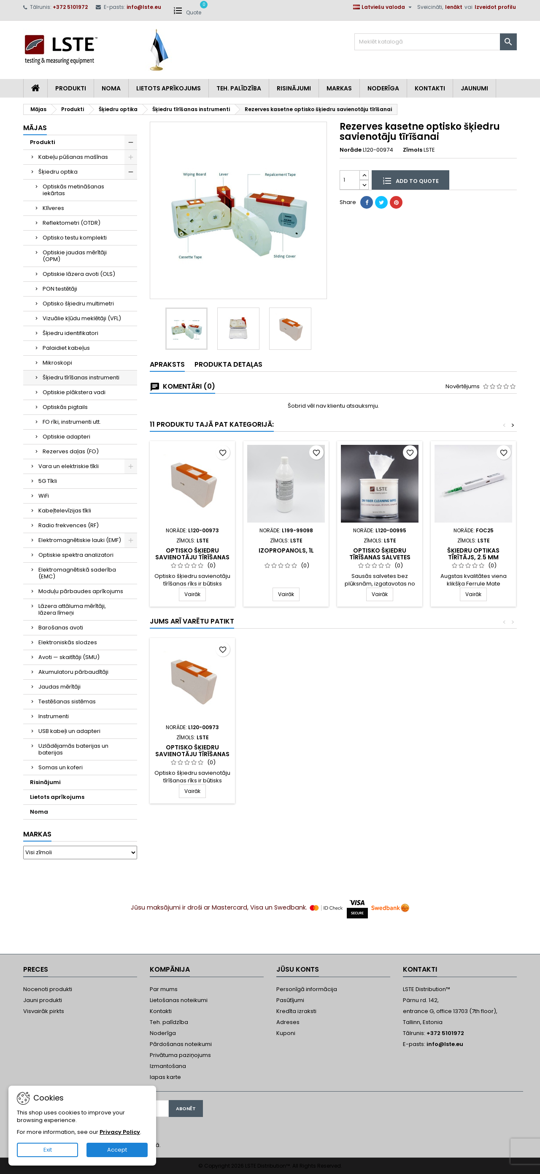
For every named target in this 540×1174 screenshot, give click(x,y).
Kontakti (430, 88)
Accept (117, 1150)
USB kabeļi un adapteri (69, 731)
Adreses (288, 1022)
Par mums (164, 989)
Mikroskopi (57, 363)
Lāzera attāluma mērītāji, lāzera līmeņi (72, 609)
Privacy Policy (120, 1132)
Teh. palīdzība (169, 1022)
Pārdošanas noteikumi (181, 1044)
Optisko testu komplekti (75, 238)
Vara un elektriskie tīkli (68, 466)
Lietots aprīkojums (168, 88)
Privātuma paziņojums (180, 1055)
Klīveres (53, 208)
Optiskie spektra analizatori (75, 555)
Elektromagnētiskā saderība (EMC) (77, 573)
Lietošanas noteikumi (179, 1000)
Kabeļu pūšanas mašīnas (73, 157)
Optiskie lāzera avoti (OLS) (79, 274)
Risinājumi (294, 88)
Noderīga (383, 88)
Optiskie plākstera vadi (74, 392)
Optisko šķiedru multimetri (78, 304)
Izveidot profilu (495, 7)
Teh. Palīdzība (238, 88)
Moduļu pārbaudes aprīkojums (80, 591)
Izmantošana (168, 1066)
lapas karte (165, 1077)
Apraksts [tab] (167, 364)
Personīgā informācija (306, 989)
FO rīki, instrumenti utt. (72, 422)
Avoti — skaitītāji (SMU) (69, 657)
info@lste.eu (144, 7)
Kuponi (285, 1033)
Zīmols (412, 150)
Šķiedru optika (58, 172)
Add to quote (410, 180)
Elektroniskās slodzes (67, 642)
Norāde (351, 150)
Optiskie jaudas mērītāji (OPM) (75, 255)
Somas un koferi (60, 767)
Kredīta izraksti (296, 1011)
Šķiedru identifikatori (70, 333)
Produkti (70, 88)
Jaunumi (474, 88)
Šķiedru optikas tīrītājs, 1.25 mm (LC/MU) (286, 754)
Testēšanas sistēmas (67, 701)
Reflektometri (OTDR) (71, 223)
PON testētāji (60, 289)
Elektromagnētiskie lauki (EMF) (79, 540)
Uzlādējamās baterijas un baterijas (73, 749)
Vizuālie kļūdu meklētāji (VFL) (82, 318)
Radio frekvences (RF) (68, 525)
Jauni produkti (42, 1000)
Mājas (35, 128)
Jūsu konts (297, 969)
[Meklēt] (435, 41)
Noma (111, 88)
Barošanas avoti (60, 628)
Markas (339, 88)
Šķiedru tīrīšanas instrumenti (81, 377)
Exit (47, 1150)
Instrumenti (53, 716)
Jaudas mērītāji (59, 687)
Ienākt (453, 7)
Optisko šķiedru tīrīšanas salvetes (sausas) (379, 557)
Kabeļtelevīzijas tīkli (64, 511)
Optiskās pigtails (65, 407)
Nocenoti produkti (47, 989)
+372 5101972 (70, 7)
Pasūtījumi (290, 1000)
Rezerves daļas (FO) (71, 451)
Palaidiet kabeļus (66, 348)
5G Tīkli (47, 481)
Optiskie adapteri (66, 437)
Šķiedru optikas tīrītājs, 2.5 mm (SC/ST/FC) (473, 557)
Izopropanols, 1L (286, 550)
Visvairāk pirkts (43, 1011)
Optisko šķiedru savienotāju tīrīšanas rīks (192, 557)
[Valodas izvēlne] (383, 7)
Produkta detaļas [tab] (228, 364)
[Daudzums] (350, 179)
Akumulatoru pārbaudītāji (73, 672)
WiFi (43, 496)
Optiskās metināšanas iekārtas (73, 190)
